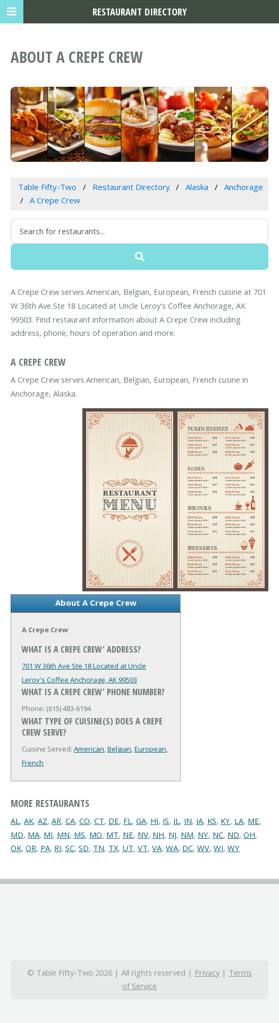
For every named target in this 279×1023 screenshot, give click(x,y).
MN (63, 834)
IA (199, 820)
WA (172, 848)
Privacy (207, 972)
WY (233, 848)
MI (48, 834)
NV (143, 834)
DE (113, 820)
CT (99, 820)
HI (154, 820)
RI (57, 848)
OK (16, 848)
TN (98, 848)
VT (143, 848)
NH (158, 834)
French (33, 763)
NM (187, 834)
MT (112, 834)
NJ (172, 834)
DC (187, 848)
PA (45, 848)
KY (225, 820)
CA (70, 820)
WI (218, 848)
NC (218, 834)
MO (95, 834)
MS (79, 834)
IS (166, 820)
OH (249, 834)
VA (157, 848)
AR (56, 820)
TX (113, 848)
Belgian (119, 749)
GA (141, 820)
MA (33, 834)
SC (69, 848)
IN (188, 820)
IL (176, 820)
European (150, 749)
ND (233, 834)
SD (84, 848)
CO (84, 820)
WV (203, 848)
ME (253, 820)
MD (17, 834)
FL (127, 820)
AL (15, 820)
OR (31, 848)
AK (28, 820)
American (89, 749)
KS (211, 820)
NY (203, 834)
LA (238, 820)
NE (128, 834)
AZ (42, 820)
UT (127, 848)
